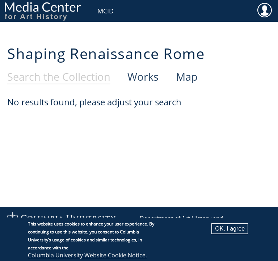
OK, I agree (230, 232)
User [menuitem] (264, 9)
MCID (105, 11)
